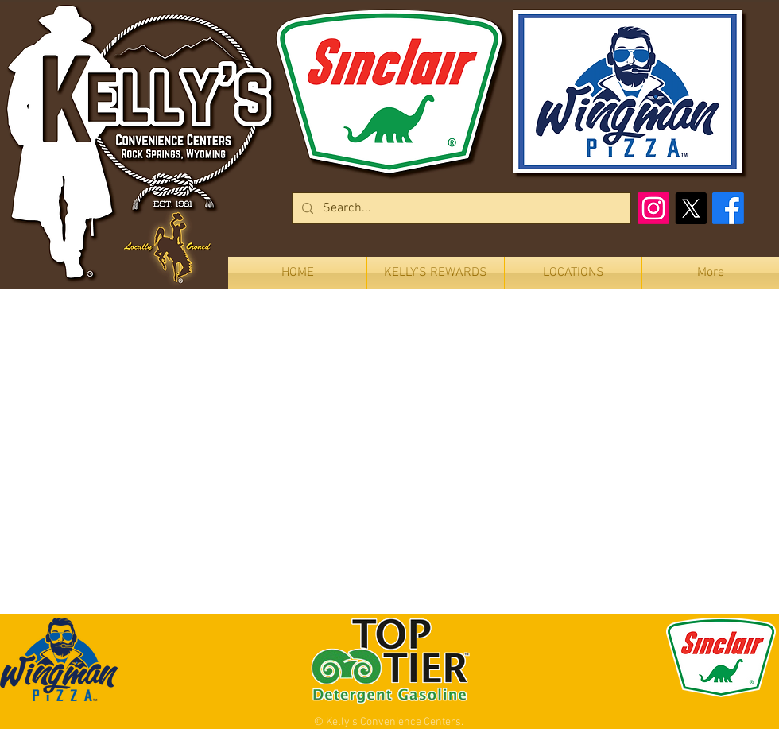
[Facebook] (728, 208)
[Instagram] (653, 208)
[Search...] (460, 208)
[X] (691, 208)
